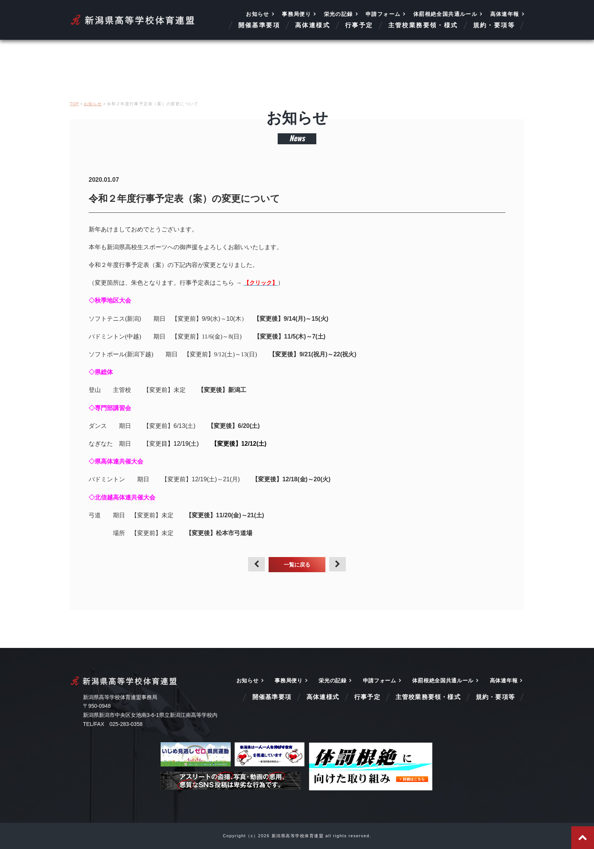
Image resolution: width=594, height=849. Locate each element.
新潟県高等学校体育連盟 (133, 19)
